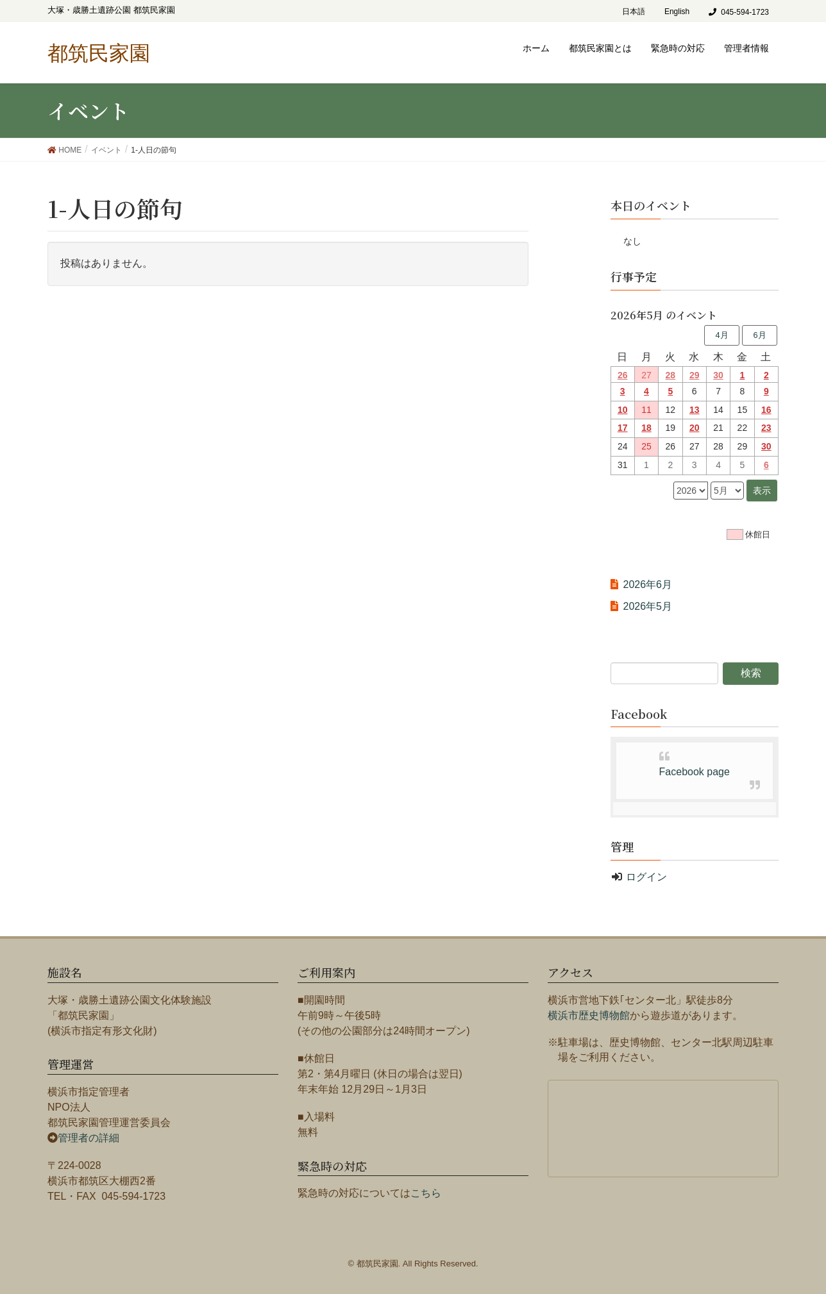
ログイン (646, 876)
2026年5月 (648, 606)
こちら (425, 1193)
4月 (721, 335)
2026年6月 (648, 584)
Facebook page (694, 771)
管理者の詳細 (88, 1137)
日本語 (633, 11)
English (676, 11)
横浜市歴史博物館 (589, 1015)
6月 (759, 335)
